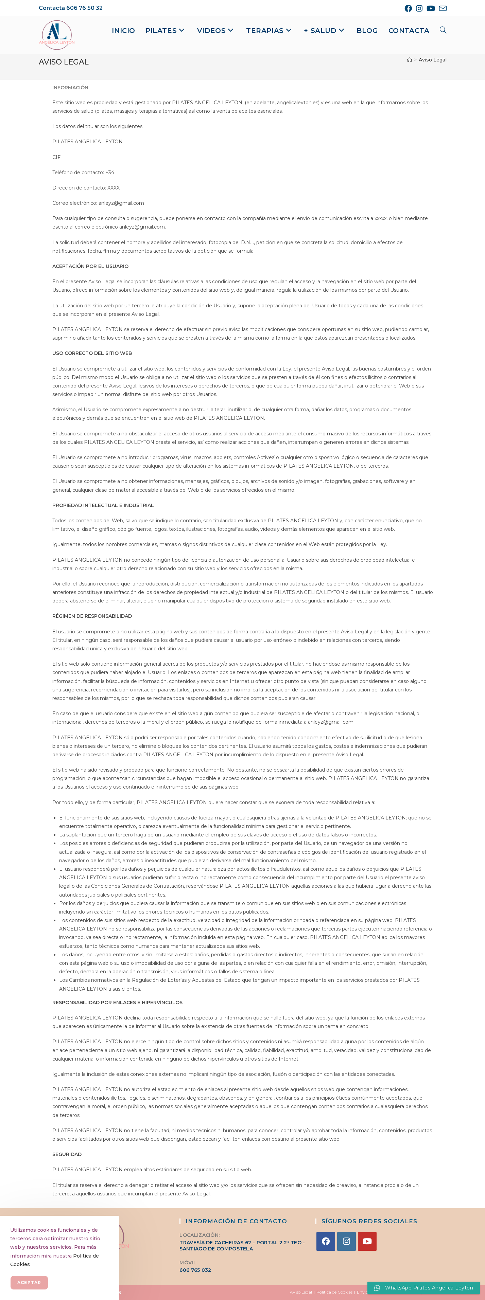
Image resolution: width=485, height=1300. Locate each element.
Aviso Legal (433, 60)
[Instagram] (346, 1241)
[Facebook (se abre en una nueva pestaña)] (408, 8)
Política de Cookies (334, 1292)
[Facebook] (325, 1241)
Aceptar (29, 1282)
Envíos (363, 1292)
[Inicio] (409, 60)
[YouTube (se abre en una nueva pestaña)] (431, 8)
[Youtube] (367, 1241)
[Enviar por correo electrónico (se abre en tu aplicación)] (442, 9)
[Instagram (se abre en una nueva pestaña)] (419, 8)
